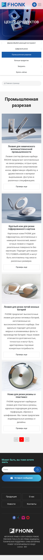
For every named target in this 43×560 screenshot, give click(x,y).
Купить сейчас (21, 72)
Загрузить (21, 66)
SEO (25, 547)
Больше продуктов (21, 60)
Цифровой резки (21, 49)
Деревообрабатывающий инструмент (21, 43)
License (20, 547)
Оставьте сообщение (21, 478)
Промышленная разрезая (21, 55)
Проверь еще (21, 186)
